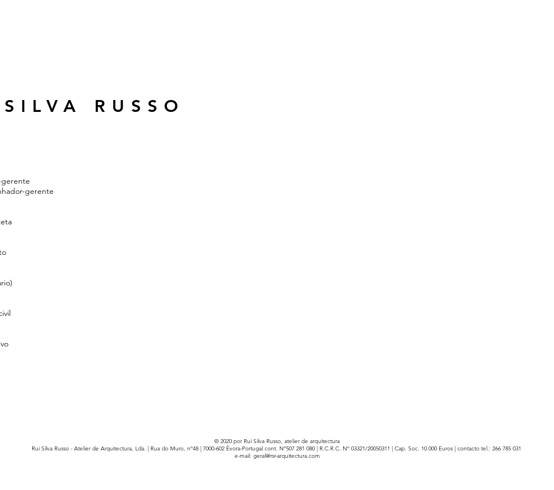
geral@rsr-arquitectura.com (286, 455)
